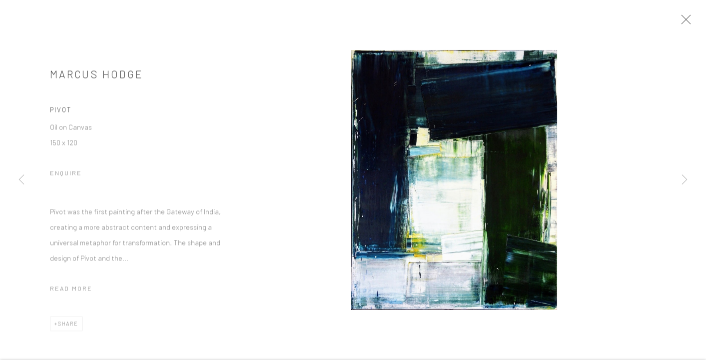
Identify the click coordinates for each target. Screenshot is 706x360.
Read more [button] (71, 291)
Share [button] (68, 326)
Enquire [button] (66, 176)
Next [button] (684, 180)
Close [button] (688, 22)
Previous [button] (21, 180)
